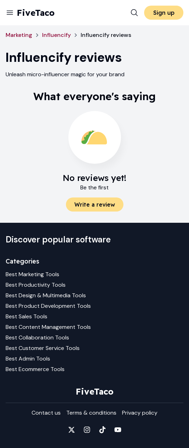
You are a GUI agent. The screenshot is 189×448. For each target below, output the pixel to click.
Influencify (56, 35)
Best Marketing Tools (32, 274)
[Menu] (10, 12)
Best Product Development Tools (48, 306)
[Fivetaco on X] (72, 430)
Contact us (46, 412)
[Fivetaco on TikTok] (102, 430)
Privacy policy (139, 412)
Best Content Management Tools (48, 327)
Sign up (164, 12)
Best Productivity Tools (36, 284)
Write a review (94, 204)
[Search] (134, 12)
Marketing (19, 35)
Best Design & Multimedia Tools (46, 295)
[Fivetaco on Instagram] (87, 430)
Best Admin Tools (28, 358)
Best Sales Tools (26, 316)
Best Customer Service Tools (43, 348)
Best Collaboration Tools (37, 337)
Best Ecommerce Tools (35, 369)
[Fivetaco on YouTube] (118, 430)
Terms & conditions (91, 412)
